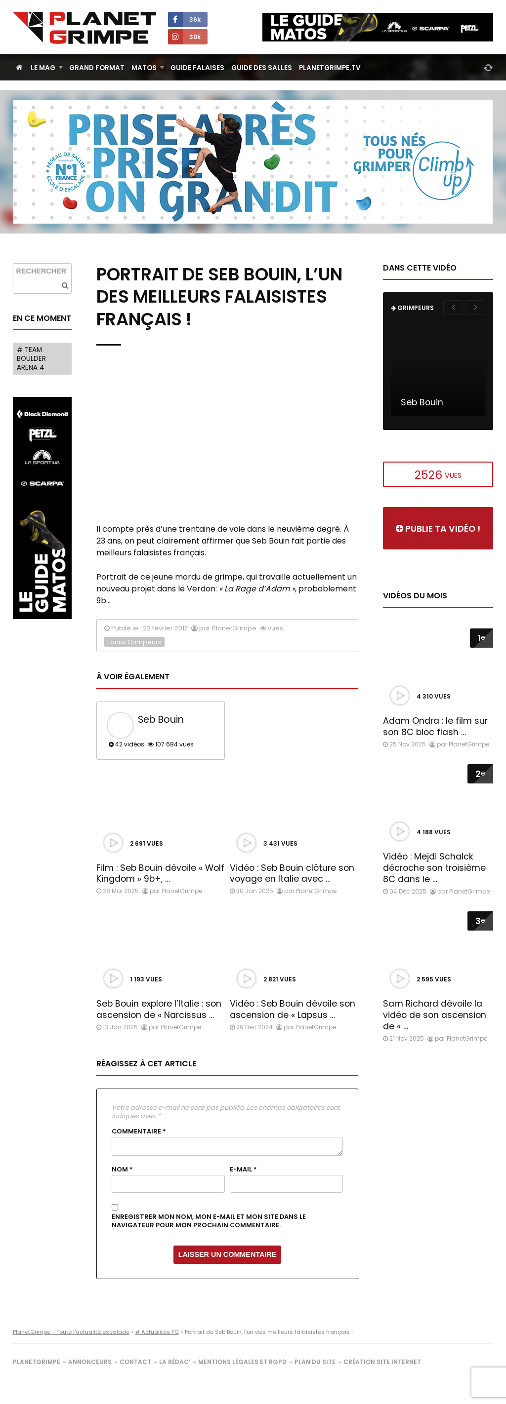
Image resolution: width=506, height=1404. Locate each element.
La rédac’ (174, 1362)
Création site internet (382, 1362)
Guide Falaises (197, 68)
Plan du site (315, 1362)
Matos (144, 68)
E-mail (243, 1169)
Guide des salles (261, 68)
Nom (122, 1169)
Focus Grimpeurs (134, 642)
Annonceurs (90, 1362)
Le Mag (43, 68)
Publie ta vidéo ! (438, 529)
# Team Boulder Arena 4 (31, 358)
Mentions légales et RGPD (242, 1362)
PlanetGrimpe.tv (330, 68)
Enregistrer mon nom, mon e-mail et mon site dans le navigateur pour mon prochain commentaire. (209, 1221)
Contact (135, 1362)
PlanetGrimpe (36, 1362)
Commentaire (139, 1131)
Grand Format (97, 68)
